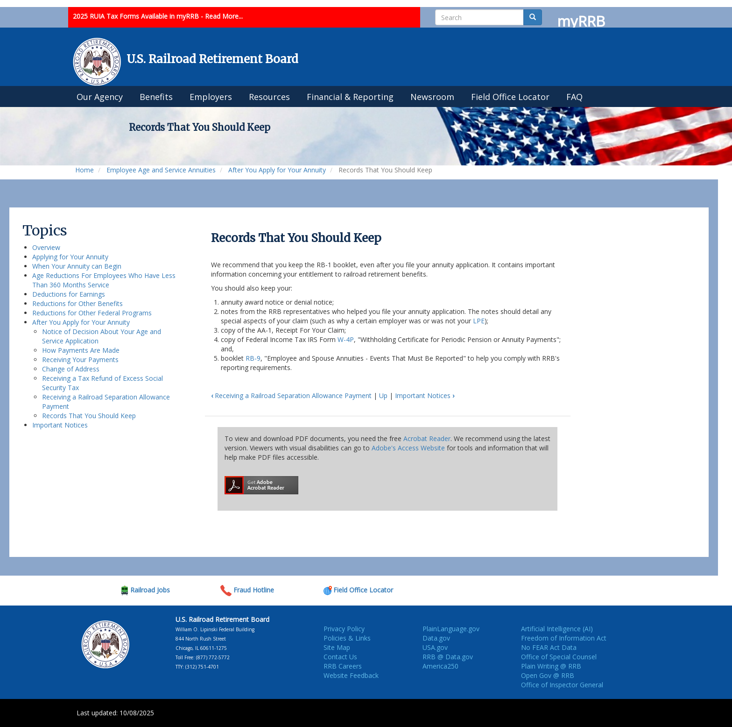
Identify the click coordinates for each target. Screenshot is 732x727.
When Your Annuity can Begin (76, 266)
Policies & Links (347, 638)
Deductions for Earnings (68, 294)
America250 (440, 666)
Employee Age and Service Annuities (161, 169)
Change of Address (70, 368)
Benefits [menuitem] (156, 96)
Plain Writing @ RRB (551, 666)
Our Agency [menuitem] (100, 96)
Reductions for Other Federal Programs (92, 312)
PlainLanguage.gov (450, 628)
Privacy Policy (344, 628)
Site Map (337, 647)
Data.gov (436, 638)
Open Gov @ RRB (547, 675)
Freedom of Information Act (563, 638)
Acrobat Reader (426, 438)
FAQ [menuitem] (574, 96)
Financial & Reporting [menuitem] (350, 96)
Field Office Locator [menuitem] (510, 96)
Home (84, 169)
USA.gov (435, 647)
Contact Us (340, 656)
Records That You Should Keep (89, 415)
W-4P (346, 339)
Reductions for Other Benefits (77, 303)
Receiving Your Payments (80, 359)
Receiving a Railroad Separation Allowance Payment (291, 395)
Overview (46, 247)
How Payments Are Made (81, 350)
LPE (479, 320)
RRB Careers (343, 666)
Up (383, 395)
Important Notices (60, 425)
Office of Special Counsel (559, 656)
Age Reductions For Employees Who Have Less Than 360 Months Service (104, 280)
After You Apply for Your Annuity (277, 169)
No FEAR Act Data (549, 647)
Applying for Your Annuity (70, 256)
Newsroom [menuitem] (432, 96)
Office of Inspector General (562, 684)
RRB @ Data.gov (447, 656)
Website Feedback (351, 675)
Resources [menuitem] (269, 96)
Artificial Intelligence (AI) (557, 628)
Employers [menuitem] (211, 96)
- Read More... (222, 16)
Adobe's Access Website (408, 447)
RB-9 (253, 358)
